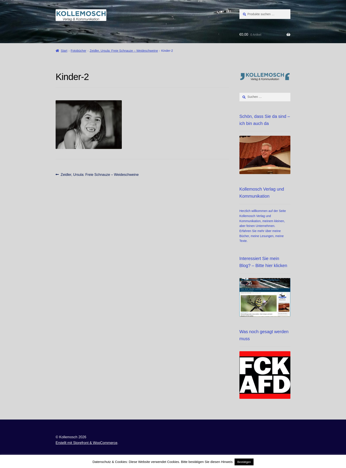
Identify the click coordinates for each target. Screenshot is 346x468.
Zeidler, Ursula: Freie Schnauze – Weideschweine (124, 50)
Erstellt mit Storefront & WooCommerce (86, 443)
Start (64, 50)
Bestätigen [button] (244, 462)
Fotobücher (78, 50)
